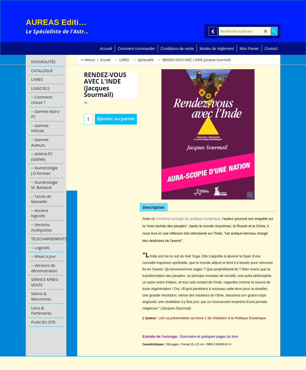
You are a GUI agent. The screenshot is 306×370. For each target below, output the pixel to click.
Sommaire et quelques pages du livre (209, 336)
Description (154, 207)
